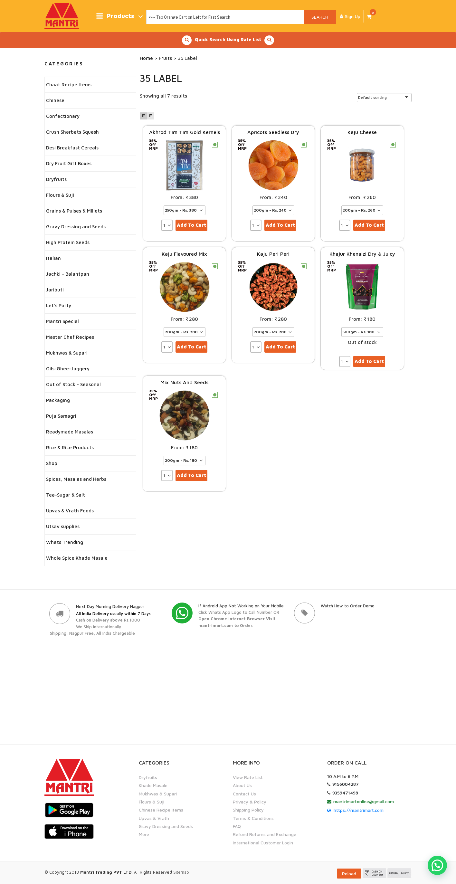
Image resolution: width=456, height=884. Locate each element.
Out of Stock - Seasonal (73, 384)
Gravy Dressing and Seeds (76, 226)
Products (119, 16)
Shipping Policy (248, 810)
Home (146, 58)
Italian (53, 258)
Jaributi (55, 289)
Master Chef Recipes (70, 337)
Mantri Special (62, 321)
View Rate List (248, 777)
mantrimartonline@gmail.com (363, 801)
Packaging (58, 400)
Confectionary (63, 116)
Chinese (55, 100)
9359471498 (345, 792)
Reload (349, 873)
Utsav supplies (63, 526)
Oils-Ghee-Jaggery (68, 368)
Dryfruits (56, 179)
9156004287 (345, 784)
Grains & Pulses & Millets (74, 211)
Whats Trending (64, 542)
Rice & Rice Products (70, 447)
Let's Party (58, 305)
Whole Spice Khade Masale (77, 558)
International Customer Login (263, 842)
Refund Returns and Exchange (264, 834)
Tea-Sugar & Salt (65, 495)
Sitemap (181, 872)
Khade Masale (153, 785)
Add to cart (191, 225)
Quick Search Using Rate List (228, 40)
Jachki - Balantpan (67, 274)
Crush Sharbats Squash (72, 132)
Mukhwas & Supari (67, 353)
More (144, 834)
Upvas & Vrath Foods (70, 510)
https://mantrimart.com (359, 810)
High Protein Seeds (68, 242)
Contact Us (244, 793)
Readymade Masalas (69, 431)
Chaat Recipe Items (68, 84)
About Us (242, 785)
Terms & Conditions (253, 818)
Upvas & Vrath (154, 818)
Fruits (165, 58)
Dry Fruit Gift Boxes (68, 163)
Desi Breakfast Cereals (72, 147)
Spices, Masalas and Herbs (76, 479)
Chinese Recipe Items (161, 810)
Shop (51, 463)
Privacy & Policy (249, 801)
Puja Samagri (61, 416)
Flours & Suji (60, 195)
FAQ (237, 826)
